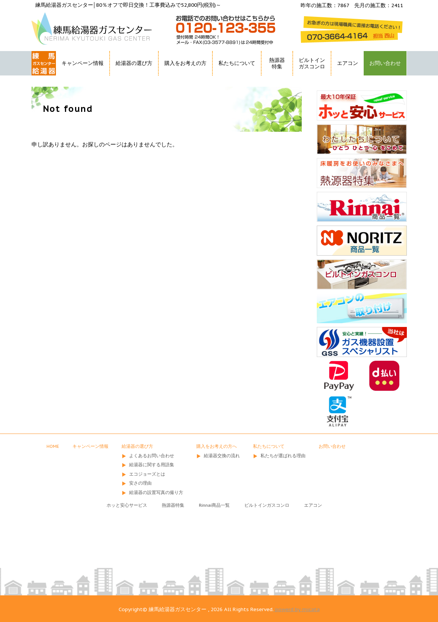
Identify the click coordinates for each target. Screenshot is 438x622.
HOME (53, 446)
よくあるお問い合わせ (151, 455)
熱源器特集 (277, 63)
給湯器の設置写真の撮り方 (156, 492)
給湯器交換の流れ (222, 455)
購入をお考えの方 (185, 63)
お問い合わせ (385, 63)
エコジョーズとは (147, 474)
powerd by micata (297, 609)
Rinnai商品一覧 (214, 505)
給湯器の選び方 (134, 63)
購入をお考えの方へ (216, 446)
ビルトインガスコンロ (312, 63)
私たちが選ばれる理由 (283, 455)
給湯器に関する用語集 (151, 464)
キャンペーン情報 (83, 63)
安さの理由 (140, 483)
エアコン (347, 63)
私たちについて (236, 63)
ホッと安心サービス (127, 505)
